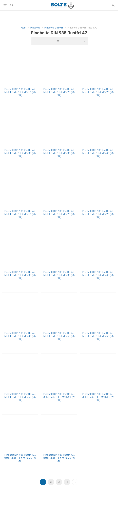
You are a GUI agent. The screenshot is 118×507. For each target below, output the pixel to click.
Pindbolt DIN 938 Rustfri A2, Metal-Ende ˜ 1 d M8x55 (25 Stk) (98, 336)
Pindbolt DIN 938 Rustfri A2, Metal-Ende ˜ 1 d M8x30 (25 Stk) (20, 275)
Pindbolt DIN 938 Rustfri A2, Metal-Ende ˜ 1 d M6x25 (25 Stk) (98, 92)
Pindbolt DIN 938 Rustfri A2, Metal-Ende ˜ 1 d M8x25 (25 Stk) (98, 214)
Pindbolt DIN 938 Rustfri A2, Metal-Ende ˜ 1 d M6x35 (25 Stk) (59, 153)
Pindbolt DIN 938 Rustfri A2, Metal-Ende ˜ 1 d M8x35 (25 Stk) (59, 275)
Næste (75, 482)
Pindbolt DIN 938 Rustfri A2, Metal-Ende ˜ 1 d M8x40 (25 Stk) (98, 275)
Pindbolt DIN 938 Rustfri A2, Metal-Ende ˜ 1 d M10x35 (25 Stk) (59, 457)
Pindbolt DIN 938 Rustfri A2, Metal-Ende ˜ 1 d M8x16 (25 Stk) (20, 214)
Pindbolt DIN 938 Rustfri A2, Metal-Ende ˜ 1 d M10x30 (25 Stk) (20, 457)
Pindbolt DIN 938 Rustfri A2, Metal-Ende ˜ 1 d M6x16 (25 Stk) (20, 92)
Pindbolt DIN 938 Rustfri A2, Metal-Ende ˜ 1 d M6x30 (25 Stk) (20, 153)
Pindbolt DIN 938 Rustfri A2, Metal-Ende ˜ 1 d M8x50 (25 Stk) (59, 336)
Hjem (23, 27)
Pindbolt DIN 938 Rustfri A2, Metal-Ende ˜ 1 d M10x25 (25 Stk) (98, 397)
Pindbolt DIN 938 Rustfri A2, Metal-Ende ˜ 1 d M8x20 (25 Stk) (59, 214)
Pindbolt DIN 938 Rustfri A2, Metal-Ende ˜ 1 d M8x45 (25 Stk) (20, 336)
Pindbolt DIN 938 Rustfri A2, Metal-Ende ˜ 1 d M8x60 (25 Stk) (20, 397)
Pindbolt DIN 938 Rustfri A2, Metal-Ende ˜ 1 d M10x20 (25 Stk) (59, 397)
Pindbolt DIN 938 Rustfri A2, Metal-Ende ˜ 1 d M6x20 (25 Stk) (59, 92)
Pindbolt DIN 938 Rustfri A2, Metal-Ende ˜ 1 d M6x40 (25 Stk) (98, 153)
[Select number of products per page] (59, 41)
